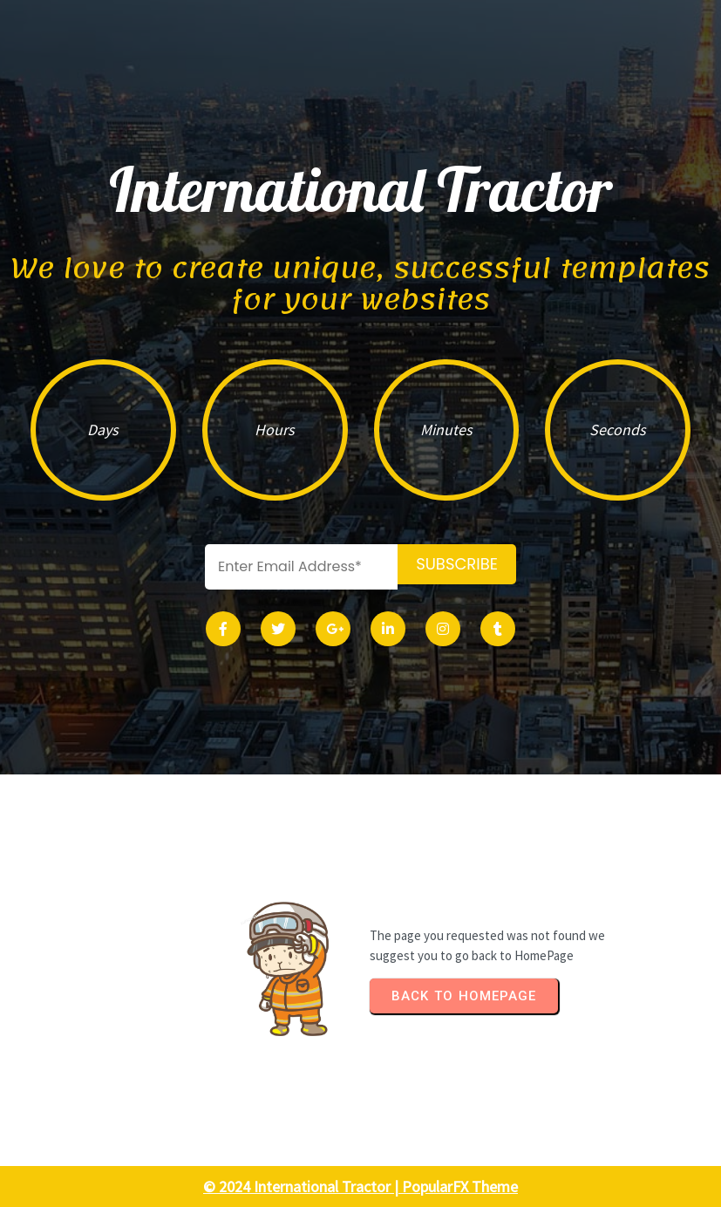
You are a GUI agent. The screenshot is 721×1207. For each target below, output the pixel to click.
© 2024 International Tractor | (302, 1186)
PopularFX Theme (460, 1186)
